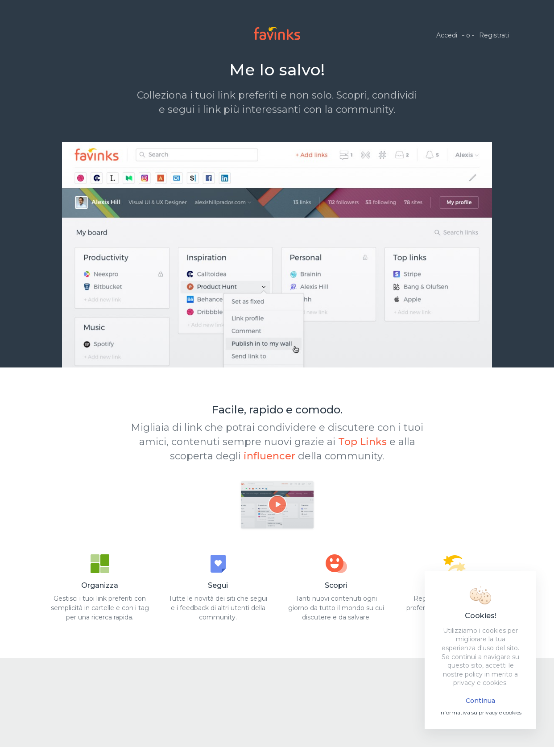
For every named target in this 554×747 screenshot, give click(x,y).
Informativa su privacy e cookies (480, 712)
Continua (480, 701)
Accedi (446, 35)
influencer (269, 456)
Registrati (494, 35)
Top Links (362, 442)
